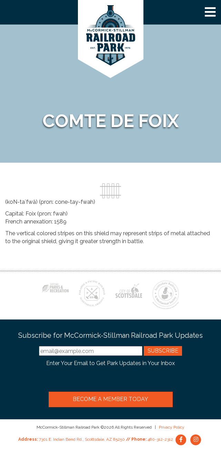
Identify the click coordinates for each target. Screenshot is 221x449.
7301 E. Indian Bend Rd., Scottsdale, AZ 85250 (82, 439)
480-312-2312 (160, 439)
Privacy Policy (171, 427)
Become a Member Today (110, 399)
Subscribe (163, 350)
